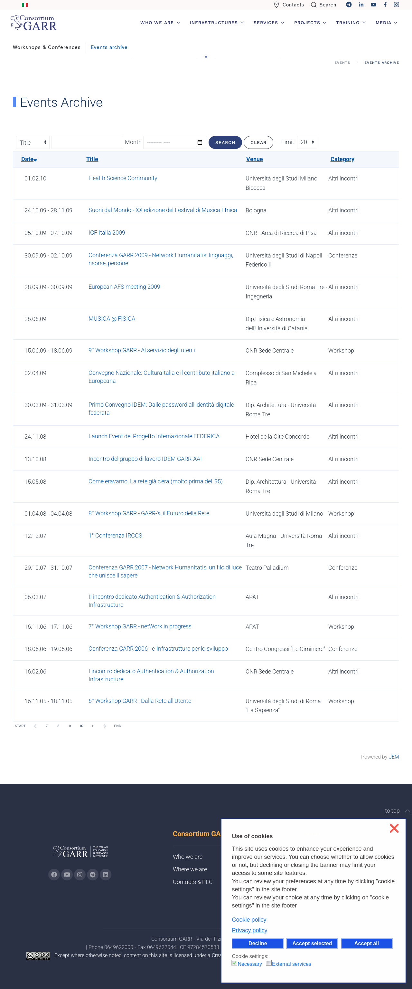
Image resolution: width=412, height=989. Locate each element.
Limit (287, 142)
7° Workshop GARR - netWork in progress (140, 626)
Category (342, 159)
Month (133, 142)
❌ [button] (394, 828)
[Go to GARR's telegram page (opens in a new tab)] (92, 874)
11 (93, 726)
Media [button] (387, 22)
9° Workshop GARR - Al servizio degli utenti (142, 350)
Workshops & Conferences (47, 47)
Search (324, 5)
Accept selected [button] (312, 943)
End (117, 726)
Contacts (288, 5)
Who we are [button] (160, 22)
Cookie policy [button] (249, 919)
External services (291, 964)
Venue (254, 159)
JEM (394, 757)
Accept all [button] (366, 943)
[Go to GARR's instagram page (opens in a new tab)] (80, 874)
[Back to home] (34, 22)
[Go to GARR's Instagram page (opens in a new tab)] (54, 874)
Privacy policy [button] (249, 930)
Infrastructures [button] (217, 22)
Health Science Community (123, 178)
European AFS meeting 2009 (124, 286)
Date (29, 159)
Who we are (187, 856)
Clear (258, 142)
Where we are (190, 869)
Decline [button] (257, 943)
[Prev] (35, 726)
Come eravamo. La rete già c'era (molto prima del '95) (156, 481)
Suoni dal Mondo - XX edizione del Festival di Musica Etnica (163, 210)
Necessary (250, 964)
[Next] (104, 726)
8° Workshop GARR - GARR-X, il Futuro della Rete (149, 513)
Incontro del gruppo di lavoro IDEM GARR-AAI (145, 458)
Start (20, 726)
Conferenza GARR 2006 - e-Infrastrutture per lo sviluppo (158, 648)
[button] (407, 811)
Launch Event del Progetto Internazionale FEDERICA (154, 436)
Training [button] (351, 22)
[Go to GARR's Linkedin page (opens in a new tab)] (105, 874)
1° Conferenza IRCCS (115, 535)
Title (92, 159)
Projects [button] (310, 22)
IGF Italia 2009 (107, 232)
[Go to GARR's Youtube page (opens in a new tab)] (67, 874)
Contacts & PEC (193, 881)
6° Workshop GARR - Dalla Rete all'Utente (140, 700)
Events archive (109, 47)
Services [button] (269, 22)
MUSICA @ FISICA (112, 318)
